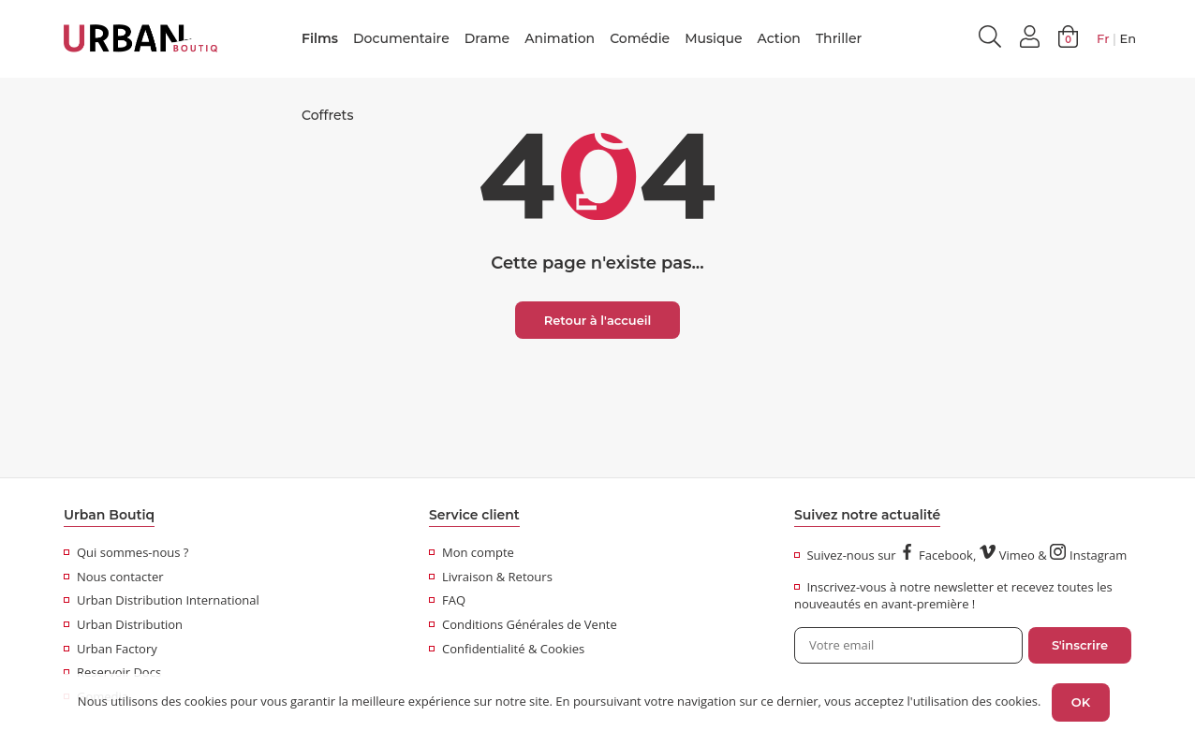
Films (320, 38)
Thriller (839, 38)
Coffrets (327, 115)
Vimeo (1007, 555)
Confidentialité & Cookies (506, 648)
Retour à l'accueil (598, 320)
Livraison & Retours (491, 576)
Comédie (640, 38)
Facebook (936, 555)
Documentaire (401, 38)
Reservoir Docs (112, 672)
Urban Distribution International (161, 600)
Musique (713, 38)
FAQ (447, 600)
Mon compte (471, 552)
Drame (487, 38)
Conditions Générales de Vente (523, 624)
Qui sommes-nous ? (126, 552)
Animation (559, 38)
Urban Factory (110, 648)
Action (779, 38)
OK (1080, 701)
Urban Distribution (123, 624)
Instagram (1088, 555)
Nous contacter (114, 576)
